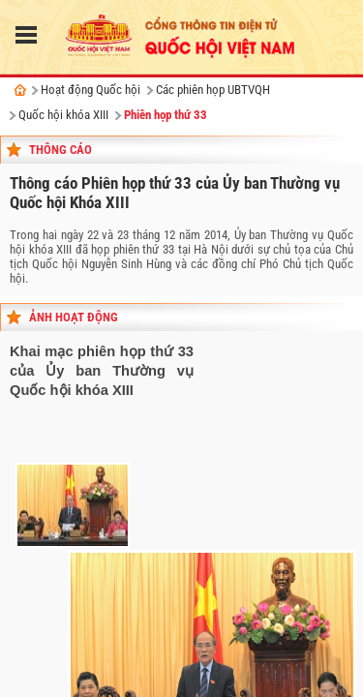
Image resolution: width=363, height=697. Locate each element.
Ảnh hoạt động (73, 317)
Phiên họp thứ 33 (165, 114)
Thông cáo (60, 149)
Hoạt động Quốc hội (90, 89)
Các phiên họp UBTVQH (213, 89)
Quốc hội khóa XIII (63, 114)
